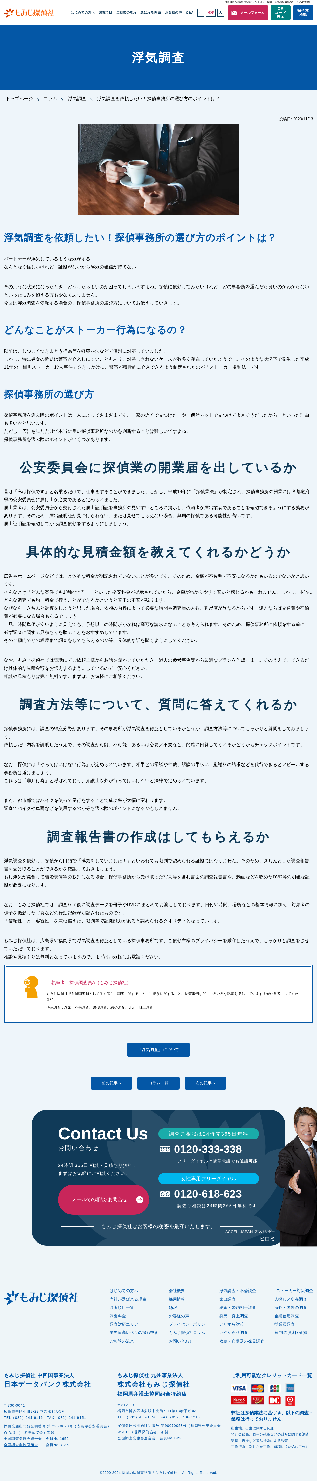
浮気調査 (77, 98)
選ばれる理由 (151, 12)
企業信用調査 (286, 1316)
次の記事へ (209, 1083)
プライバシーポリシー (189, 1324)
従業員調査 (284, 1324)
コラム (50, 98)
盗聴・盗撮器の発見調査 (242, 1341)
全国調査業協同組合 (21, 1445)
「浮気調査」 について (158, 1049)
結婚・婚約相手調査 (237, 1308)
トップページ (19, 98)
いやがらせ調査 (233, 1333)
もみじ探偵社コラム (187, 1333)
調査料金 (118, 1316)
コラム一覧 (158, 1083)
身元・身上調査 (233, 1316)
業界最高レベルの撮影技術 (134, 1333)
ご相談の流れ (126, 12)
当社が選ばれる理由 (128, 1299)
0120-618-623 (208, 1193)
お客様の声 (173, 12)
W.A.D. (10, 1433)
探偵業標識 (303, 12)
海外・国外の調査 (290, 1308)
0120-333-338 (208, 1149)
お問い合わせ (181, 1341)
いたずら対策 (231, 1324)
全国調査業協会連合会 (23, 1439)
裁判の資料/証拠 (291, 1333)
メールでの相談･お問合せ (99, 1200)
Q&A (190, 12)
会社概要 (177, 1291)
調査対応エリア (124, 1324)
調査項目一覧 (122, 1308)
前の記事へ (108, 1083)
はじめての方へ (83, 12)
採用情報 (177, 1299)
